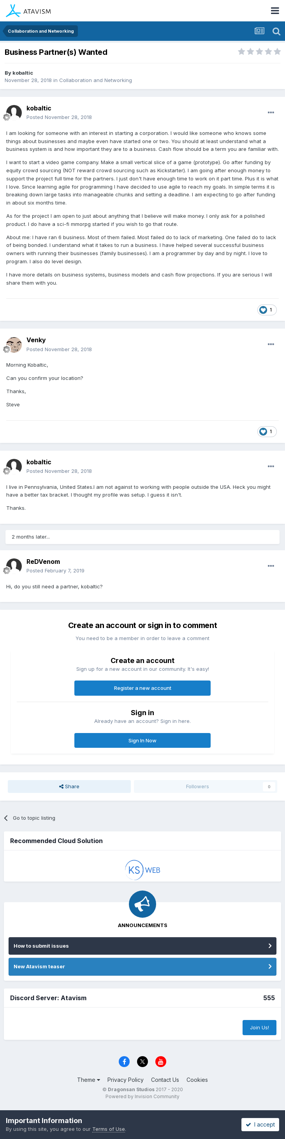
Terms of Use (108, 1129)
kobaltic (22, 73)
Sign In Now (142, 740)
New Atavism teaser (39, 966)
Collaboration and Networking (95, 80)
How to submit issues (41, 946)
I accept (260, 1124)
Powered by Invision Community (142, 1096)
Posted (59, 117)
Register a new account (142, 688)
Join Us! (259, 1027)
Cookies (197, 1079)
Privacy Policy (125, 1079)
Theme (88, 1079)
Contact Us (165, 1079)
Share (69, 786)
